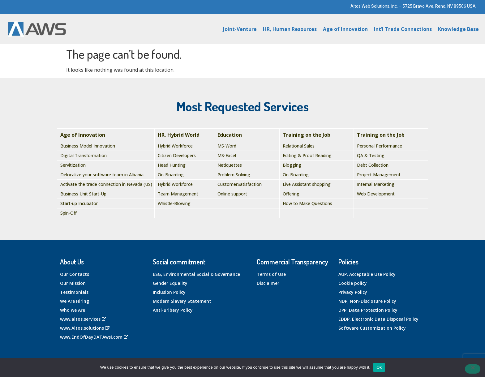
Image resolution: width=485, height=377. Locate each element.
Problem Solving (233, 175)
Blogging (292, 165)
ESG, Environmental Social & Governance (196, 274)
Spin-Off (68, 213)
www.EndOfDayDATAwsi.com (94, 337)
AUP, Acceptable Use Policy (367, 274)
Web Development (376, 194)
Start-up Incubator (79, 203)
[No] (472, 369)
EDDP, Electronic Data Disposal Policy (378, 319)
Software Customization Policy (372, 328)
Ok (379, 367)
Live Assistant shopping (307, 184)
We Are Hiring (74, 301)
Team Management (178, 194)
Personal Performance (379, 146)
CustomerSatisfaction (239, 184)
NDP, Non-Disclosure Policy (367, 301)
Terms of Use (271, 274)
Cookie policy (352, 283)
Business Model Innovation (87, 146)
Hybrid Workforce (175, 146)
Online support (232, 194)
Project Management (379, 175)
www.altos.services (83, 319)
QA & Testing (370, 155)
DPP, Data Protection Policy (367, 310)
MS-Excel (226, 155)
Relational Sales (299, 146)
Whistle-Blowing (174, 203)
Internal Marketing (375, 184)
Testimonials (74, 292)
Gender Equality (170, 283)
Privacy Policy (352, 292)
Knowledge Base (458, 29)
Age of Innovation (345, 29)
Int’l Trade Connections (403, 29)
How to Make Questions (307, 203)
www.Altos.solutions (84, 328)
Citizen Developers (177, 155)
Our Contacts (74, 274)
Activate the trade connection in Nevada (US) (106, 184)
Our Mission (73, 283)
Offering (291, 194)
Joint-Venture (240, 29)
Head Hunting (172, 165)
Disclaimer (268, 283)
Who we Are (72, 310)
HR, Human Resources (290, 29)
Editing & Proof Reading (307, 155)
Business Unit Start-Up (83, 194)
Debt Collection (372, 165)
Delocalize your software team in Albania (102, 175)
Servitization (73, 165)
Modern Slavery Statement (182, 301)
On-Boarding (171, 175)
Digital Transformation (83, 155)
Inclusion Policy (169, 292)
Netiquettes (229, 165)
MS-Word (226, 146)
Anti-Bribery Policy (173, 310)
